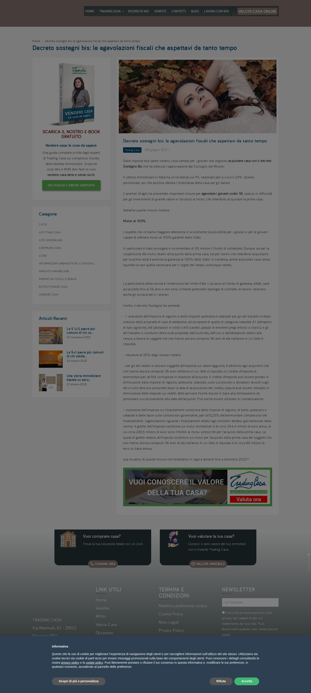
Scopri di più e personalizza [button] (78, 681)
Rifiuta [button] (221, 681)
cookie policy (94, 662)
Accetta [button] (246, 681)
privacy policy (70, 662)
